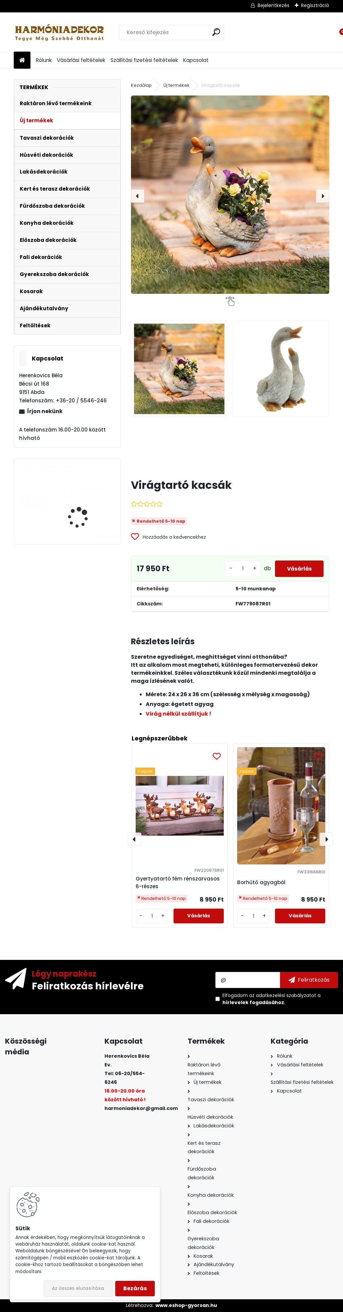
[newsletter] (309, 980)
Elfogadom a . (271, 999)
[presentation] (137, 196)
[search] (216, 32)
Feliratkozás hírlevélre (88, 985)
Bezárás (135, 1288)
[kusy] (238, 569)
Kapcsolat (196, 60)
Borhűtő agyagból (261, 882)
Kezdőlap (141, 85)
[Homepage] (22, 60)
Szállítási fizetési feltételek (144, 60)
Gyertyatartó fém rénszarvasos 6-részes (178, 882)
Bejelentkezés (273, 5)
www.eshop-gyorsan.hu (186, 1305)
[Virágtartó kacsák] (230, 194)
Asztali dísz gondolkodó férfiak (86, 493)
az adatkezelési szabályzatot (282, 995)
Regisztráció (315, 5)
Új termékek (176, 85)
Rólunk (44, 60)
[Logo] (60, 32)
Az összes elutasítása (78, 1288)
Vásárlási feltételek (81, 60)
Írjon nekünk (45, 411)
